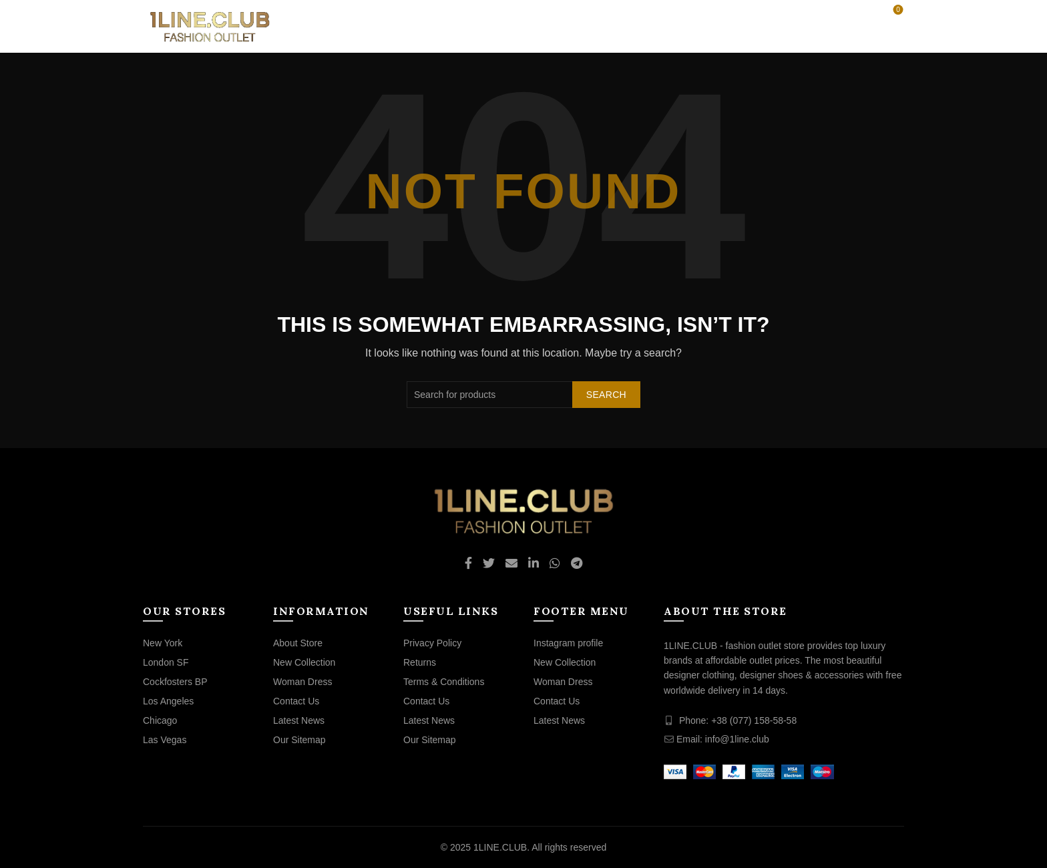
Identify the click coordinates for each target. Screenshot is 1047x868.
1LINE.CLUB (500, 847)
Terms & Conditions (443, 681)
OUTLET (521, 25)
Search (606, 394)
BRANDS (628, 25)
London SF (166, 662)
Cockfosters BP (175, 681)
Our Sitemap (299, 739)
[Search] (860, 16)
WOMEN (415, 25)
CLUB (574, 25)
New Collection (304, 662)
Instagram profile (568, 643)
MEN (468, 25)
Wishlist (897, 10)
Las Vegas (164, 739)
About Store (298, 643)
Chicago (160, 720)
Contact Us (296, 701)
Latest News (299, 720)
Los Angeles (168, 701)
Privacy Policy (432, 643)
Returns (419, 662)
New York (162, 643)
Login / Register (809, 16)
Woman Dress (302, 681)
